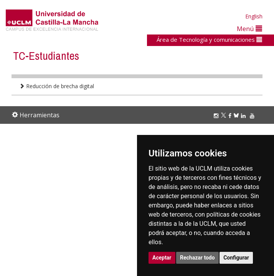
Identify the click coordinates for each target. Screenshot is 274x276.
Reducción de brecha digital (56, 86)
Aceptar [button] (162, 258)
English (253, 16)
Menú (249, 28)
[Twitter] (224, 115)
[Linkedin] (243, 115)
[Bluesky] (237, 115)
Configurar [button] (236, 258)
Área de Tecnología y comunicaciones (209, 39)
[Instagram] (217, 115)
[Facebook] (231, 115)
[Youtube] (253, 115)
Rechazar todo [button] (197, 258)
